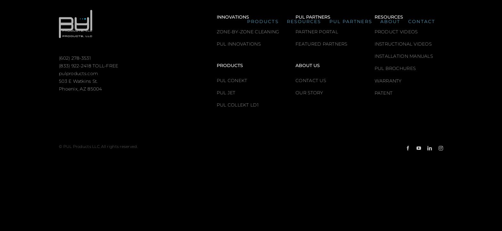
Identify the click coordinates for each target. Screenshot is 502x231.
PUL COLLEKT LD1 (238, 105)
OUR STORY (309, 93)
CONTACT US (311, 80)
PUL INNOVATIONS (239, 44)
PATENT (384, 93)
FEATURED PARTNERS (321, 44)
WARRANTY (388, 81)
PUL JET (226, 93)
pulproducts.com (78, 73)
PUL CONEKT (232, 80)
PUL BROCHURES (395, 68)
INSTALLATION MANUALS (404, 56)
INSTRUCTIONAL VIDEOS (403, 44)
